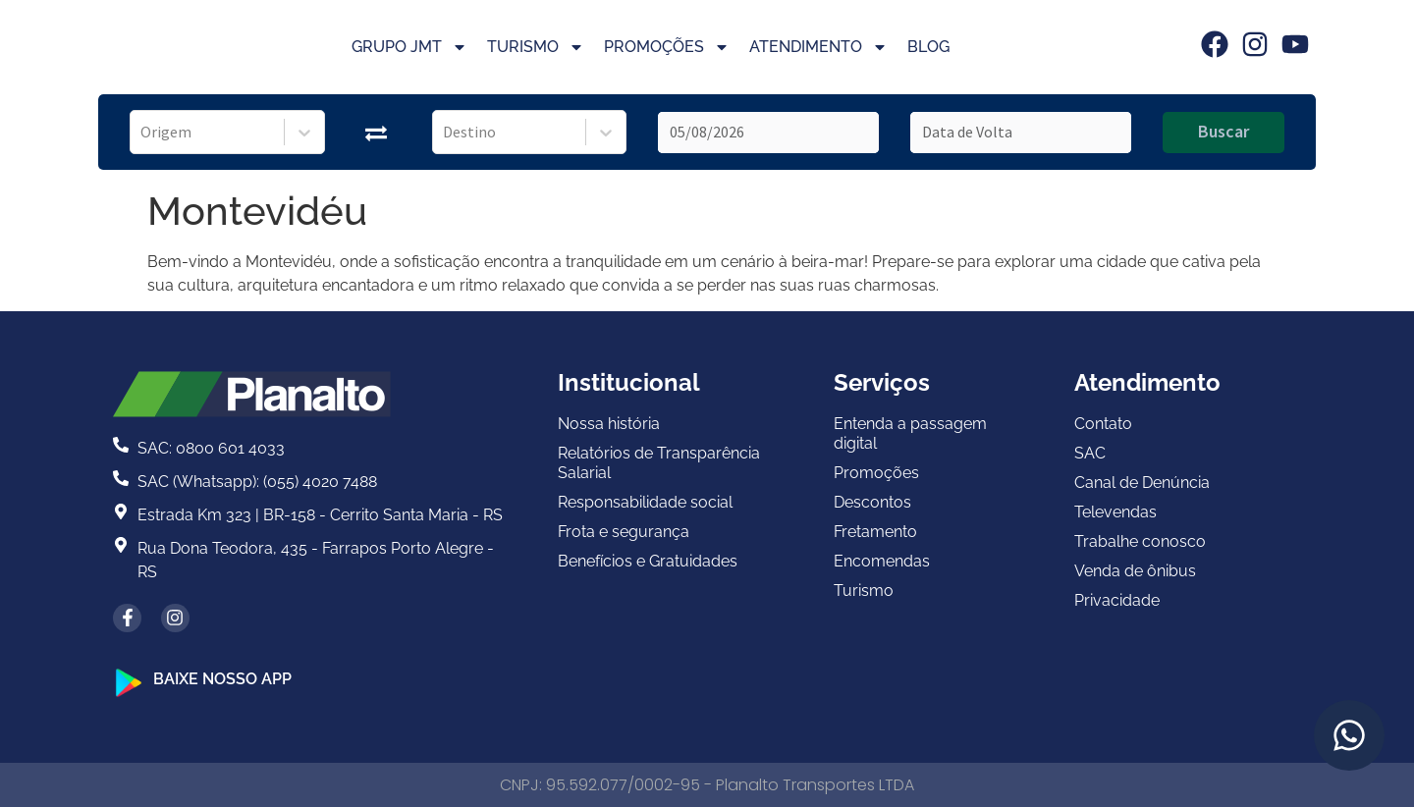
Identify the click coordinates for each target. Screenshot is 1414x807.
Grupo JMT (409, 47)
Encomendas (882, 561)
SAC (1090, 453)
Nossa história (609, 423)
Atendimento (818, 47)
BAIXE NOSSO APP (222, 679)
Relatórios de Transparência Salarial (659, 463)
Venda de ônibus (1135, 571)
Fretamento (875, 531)
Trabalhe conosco (1140, 541)
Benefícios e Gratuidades (647, 561)
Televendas (1115, 512)
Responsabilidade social (645, 502)
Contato (1103, 423)
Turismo (535, 47)
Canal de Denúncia (1142, 482)
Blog (928, 46)
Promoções (667, 47)
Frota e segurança (623, 531)
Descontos (872, 502)
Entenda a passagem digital (910, 433)
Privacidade (1117, 600)
